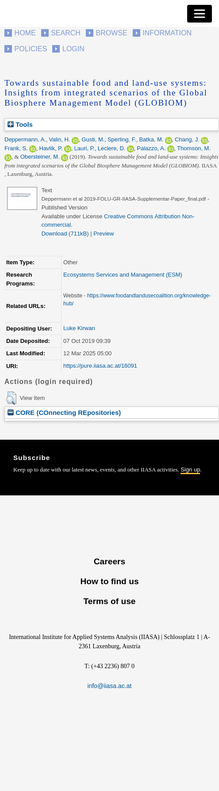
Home (25, 33)
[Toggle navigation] (199, 14)
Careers (109, 561)
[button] (11, 398)
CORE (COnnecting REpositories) (64, 412)
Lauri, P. (84, 148)
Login (73, 49)
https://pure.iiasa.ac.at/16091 (100, 365)
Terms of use (109, 601)
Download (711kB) (65, 233)
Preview (103, 233)
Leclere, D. (112, 148)
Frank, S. (16, 148)
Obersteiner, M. (40, 156)
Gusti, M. (92, 139)
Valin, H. (59, 139)
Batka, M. (151, 139)
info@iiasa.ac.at (110, 685)
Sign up (190, 469)
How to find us (109, 581)
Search (66, 33)
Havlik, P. (51, 148)
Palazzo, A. (151, 148)
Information (167, 33)
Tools (20, 124)
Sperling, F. (122, 139)
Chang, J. (187, 139)
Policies (31, 49)
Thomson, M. (194, 148)
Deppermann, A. (25, 139)
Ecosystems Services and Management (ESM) (122, 274)
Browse (111, 33)
